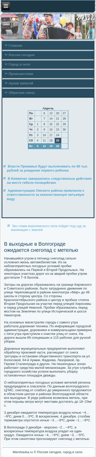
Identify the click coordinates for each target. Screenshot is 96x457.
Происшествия (21, 74)
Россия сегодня (22, 55)
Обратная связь (22, 93)
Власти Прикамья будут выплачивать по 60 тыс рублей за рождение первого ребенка (47, 168)
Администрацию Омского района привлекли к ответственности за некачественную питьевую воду (45, 195)
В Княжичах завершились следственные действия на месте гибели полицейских (49, 181)
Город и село (19, 64)
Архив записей (21, 83)
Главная (15, 45)
